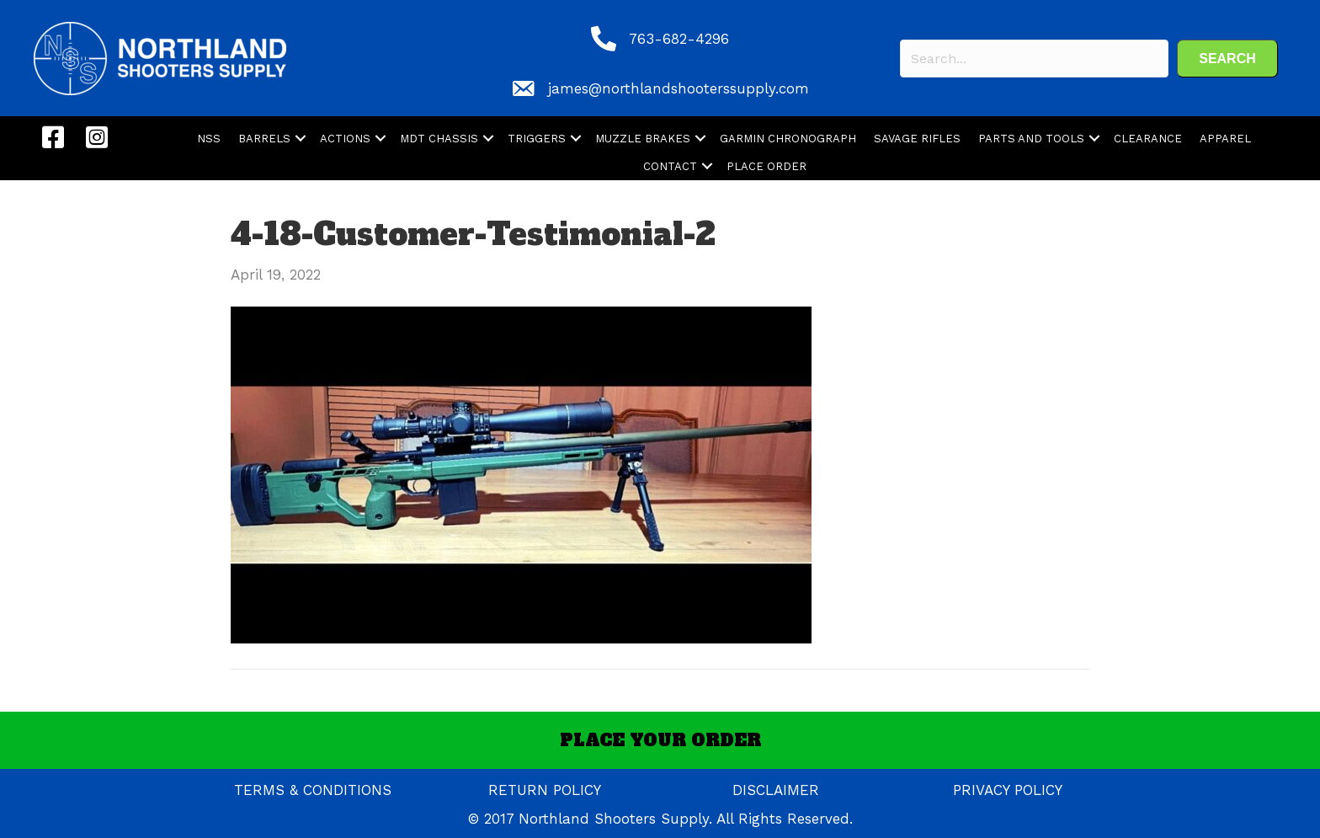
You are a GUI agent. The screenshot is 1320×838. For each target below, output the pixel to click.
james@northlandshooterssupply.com (678, 88)
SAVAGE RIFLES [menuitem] (917, 138)
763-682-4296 (679, 38)
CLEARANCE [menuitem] (1148, 138)
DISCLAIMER (775, 790)
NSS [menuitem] (209, 138)
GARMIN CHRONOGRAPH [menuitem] (788, 138)
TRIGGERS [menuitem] (537, 138)
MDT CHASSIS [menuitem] (439, 138)
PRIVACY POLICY (1007, 790)
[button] (1227, 58)
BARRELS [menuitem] (264, 138)
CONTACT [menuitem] (670, 166)
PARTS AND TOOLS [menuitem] (1031, 138)
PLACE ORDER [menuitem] (766, 166)
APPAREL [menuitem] (1225, 138)
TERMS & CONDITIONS (312, 790)
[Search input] (1034, 58)
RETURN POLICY (544, 790)
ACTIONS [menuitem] (345, 138)
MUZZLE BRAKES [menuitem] (642, 138)
